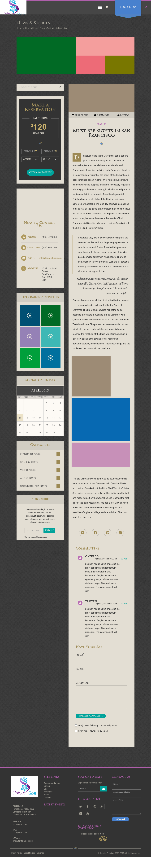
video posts (40, 470)
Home (19, 28)
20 (33, 425)
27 (33, 432)
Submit (120, 819)
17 (60, 418)
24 (60, 425)
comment (83, 683)
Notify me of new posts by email (92, 731)
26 (27, 432)
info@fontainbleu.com (50, 258)
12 (27, 418)
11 (20, 418)
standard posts (40, 454)
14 (40, 418)
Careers (47, 797)
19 (27, 425)
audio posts (40, 478)
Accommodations (52, 783)
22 (47, 425)
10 (60, 410)
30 (53, 432)
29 (47, 432)
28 (40, 432)
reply (124, 559)
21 (40, 425)
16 (53, 418)
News (46, 794)
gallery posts (40, 462)
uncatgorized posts (40, 486)
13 (33, 418)
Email (80, 669)
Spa (45, 789)
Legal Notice (29, 853)
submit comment (91, 716)
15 (47, 418)
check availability (40, 172)
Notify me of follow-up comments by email (96, 725)
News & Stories (31, 28)
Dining (47, 786)
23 (53, 425)
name (80, 656)
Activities (48, 792)
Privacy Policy (16, 853)
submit (49, 530)
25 (20, 432)
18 (20, 425)
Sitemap (40, 853)
